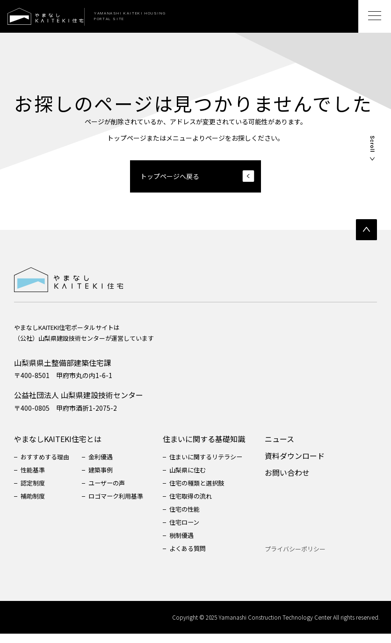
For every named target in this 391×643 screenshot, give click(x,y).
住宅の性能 (194, 518)
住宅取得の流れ (201, 505)
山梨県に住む (197, 479)
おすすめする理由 (47, 466)
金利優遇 (106, 466)
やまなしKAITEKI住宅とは (57, 448)
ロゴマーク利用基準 (122, 505)
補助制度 (34, 505)
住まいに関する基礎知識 (212, 448)
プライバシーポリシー (306, 558)
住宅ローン (194, 531)
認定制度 (34, 492)
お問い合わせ (298, 481)
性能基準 (34, 479)
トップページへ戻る (169, 176)
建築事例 (106, 479)
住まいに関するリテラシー (217, 466)
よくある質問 (197, 557)
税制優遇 (191, 544)
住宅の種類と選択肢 (207, 492)
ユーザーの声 (112, 492)
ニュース (290, 448)
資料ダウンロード (306, 465)
